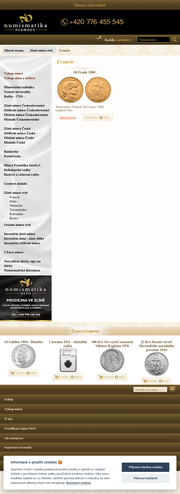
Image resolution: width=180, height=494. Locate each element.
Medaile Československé (21, 119)
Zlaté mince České (17, 128)
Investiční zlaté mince (19, 234)
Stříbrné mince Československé (26, 110)
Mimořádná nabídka (19, 87)
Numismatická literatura (22, 270)
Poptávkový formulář (18, 447)
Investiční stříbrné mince (22, 243)
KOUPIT (20, 373)
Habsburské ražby (17, 170)
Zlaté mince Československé (24, 105)
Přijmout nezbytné (145, 478)
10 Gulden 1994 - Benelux (23, 342)
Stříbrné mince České (19, 133)
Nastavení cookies (78, 482)
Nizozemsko (18, 209)
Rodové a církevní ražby (21, 174)
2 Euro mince (13, 252)
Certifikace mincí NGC (20, 428)
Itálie (13, 201)
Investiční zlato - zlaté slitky (24, 238)
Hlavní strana (13, 50)
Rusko (14, 218)
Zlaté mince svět (41, 50)
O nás (8, 419)
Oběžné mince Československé (26, 115)
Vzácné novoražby (17, 92)
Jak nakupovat (13, 438)
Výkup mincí (13, 73)
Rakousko (16, 214)
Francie (15, 197)
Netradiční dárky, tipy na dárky (22, 263)
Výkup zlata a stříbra (19, 78)
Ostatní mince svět (17, 225)
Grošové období (15, 183)
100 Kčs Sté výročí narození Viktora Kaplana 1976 (112, 344)
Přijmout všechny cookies (145, 467)
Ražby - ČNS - (14, 96)
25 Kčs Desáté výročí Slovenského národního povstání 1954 (156, 346)
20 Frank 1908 (84, 72)
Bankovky (11, 151)
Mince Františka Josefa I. (22, 165)
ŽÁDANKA (91, 117)
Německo (16, 205)
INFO (106, 117)
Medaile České (14, 142)
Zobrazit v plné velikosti (90, 5)
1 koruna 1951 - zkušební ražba (68, 344)
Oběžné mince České (19, 138)
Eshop (8, 399)
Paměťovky (12, 156)
